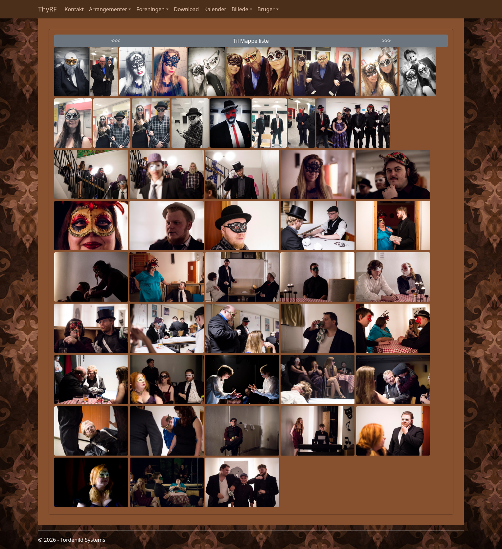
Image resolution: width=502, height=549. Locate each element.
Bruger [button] (266, 9)
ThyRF (47, 9)
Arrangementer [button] (108, 9)
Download (186, 9)
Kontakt (74, 9)
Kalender (215, 9)
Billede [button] (240, 9)
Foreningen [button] (150, 9)
